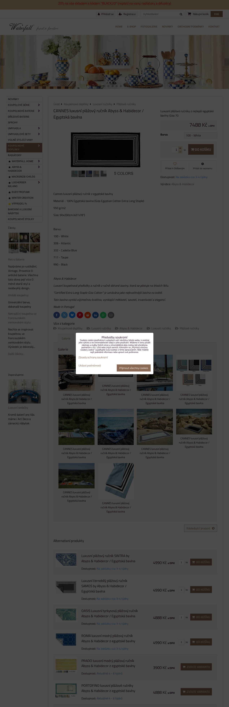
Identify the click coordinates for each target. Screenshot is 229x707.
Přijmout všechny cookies (133, 368)
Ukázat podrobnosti (89, 365)
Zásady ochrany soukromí (93, 357)
